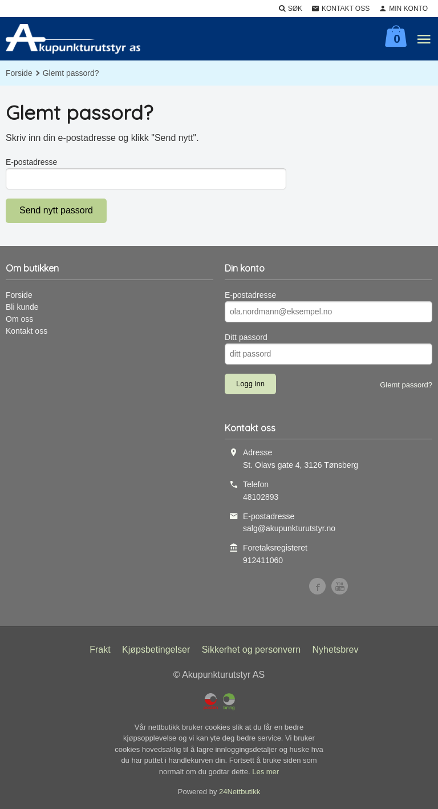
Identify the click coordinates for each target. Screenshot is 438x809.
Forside (19, 73)
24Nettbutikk (239, 791)
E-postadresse (31, 162)
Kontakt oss (26, 330)
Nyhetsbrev (336, 649)
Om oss (19, 318)
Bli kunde (22, 307)
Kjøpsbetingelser (156, 649)
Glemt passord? (406, 385)
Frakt (100, 649)
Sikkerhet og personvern (251, 649)
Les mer (265, 771)
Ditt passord (246, 337)
